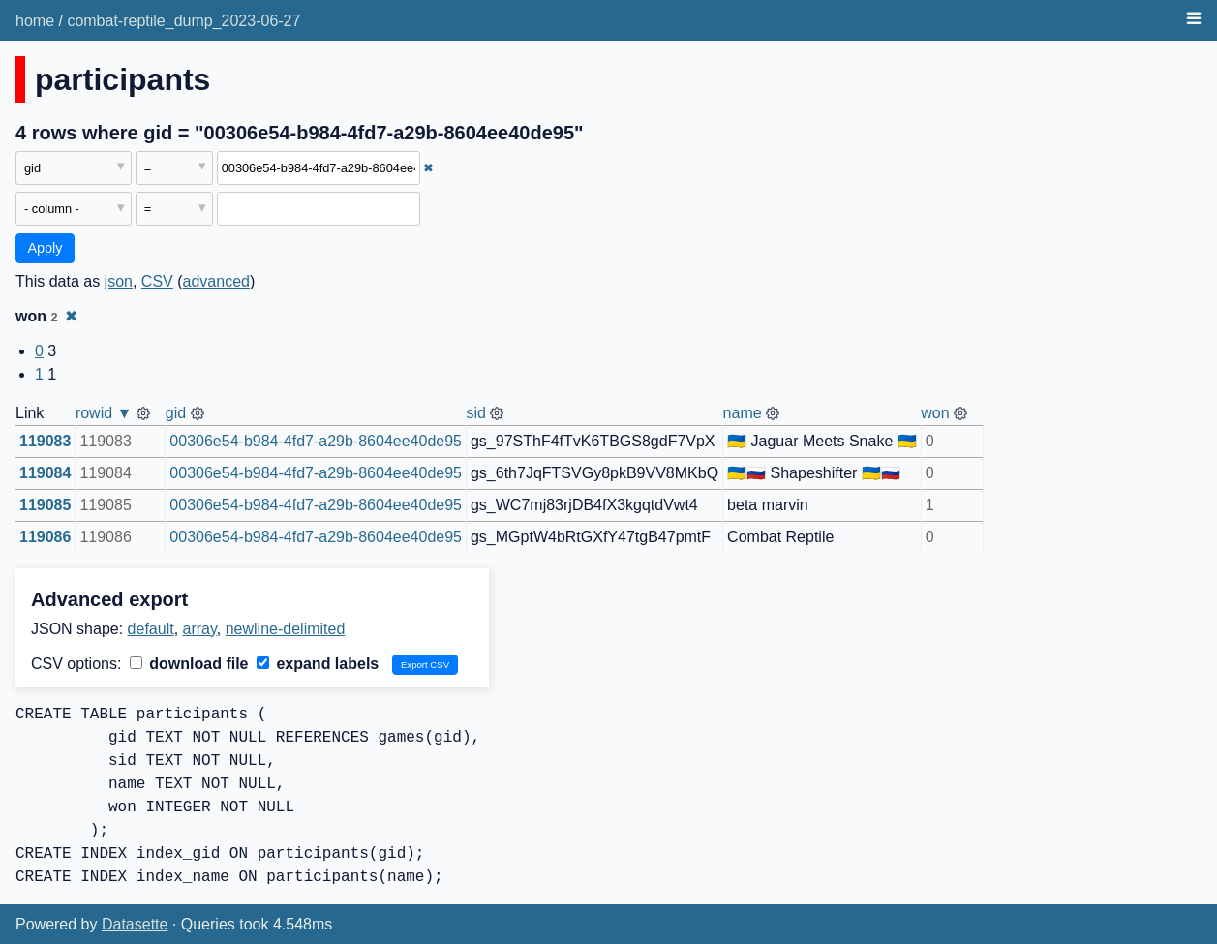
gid (176, 413)
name (742, 413)
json (119, 281)
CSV (157, 281)
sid (475, 413)
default (151, 629)
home (34, 21)
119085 (45, 505)
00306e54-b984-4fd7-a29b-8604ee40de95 (315, 441)
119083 (45, 441)
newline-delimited (286, 629)
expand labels (318, 663)
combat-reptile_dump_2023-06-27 (183, 21)
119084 (45, 473)
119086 (45, 537)
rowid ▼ (104, 413)
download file (189, 663)
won (935, 413)
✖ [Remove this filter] (428, 168)
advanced (216, 281)
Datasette (134, 924)
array (200, 629)
